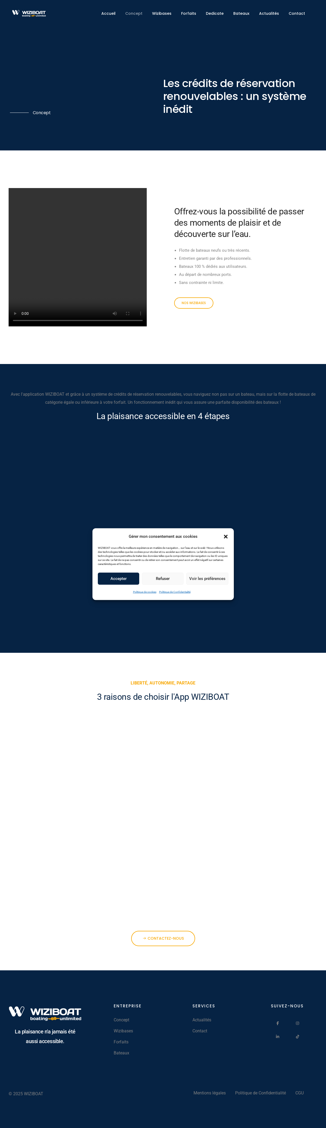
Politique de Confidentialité (175, 591)
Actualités (269, 13)
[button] (225, 536)
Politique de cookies (144, 591)
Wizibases (161, 13)
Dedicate (215, 13)
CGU (299, 1092)
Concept (133, 13)
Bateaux (241, 13)
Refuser (163, 578)
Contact (297, 13)
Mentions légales (210, 1092)
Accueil (108, 13)
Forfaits (188, 13)
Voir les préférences (207, 578)
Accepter (118, 578)
